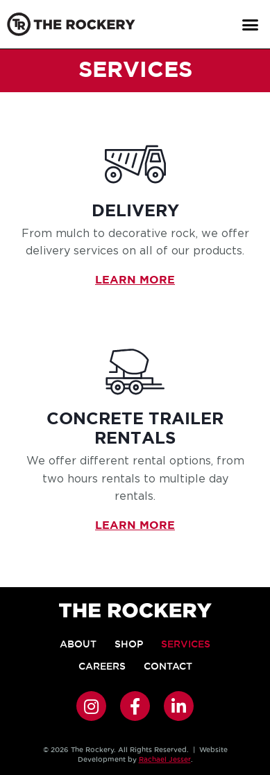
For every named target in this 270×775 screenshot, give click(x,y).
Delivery (135, 211)
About (78, 644)
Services (185, 644)
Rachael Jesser (165, 759)
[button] (250, 24)
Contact (168, 666)
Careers (102, 666)
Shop (129, 644)
